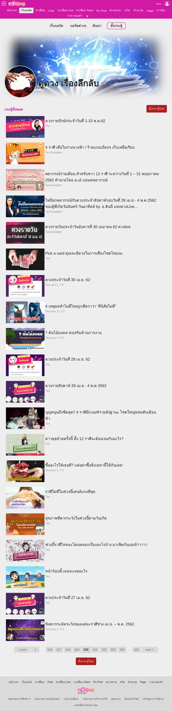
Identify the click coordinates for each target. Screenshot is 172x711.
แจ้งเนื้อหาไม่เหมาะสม (86, 704)
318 (67, 649)
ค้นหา (97, 25)
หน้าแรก (12, 10)
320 (86, 649)
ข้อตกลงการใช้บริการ (19, 698)
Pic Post (101, 10)
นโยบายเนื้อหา (71, 698)
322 (104, 649)
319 (76, 649)
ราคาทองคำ (75, 15)
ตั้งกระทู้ (116, 25)
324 (122, 649)
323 (113, 649)
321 (95, 649)
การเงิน (160, 10)
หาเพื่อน (40, 10)
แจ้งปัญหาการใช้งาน (153, 698)
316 (49, 649)
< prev (22, 649)
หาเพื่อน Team (84, 10)
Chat (51, 10)
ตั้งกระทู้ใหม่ (156, 108)
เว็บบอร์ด (26, 10)
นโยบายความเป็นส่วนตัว (47, 698)
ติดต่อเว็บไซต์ (132, 698)
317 (58, 649)
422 (136, 649)
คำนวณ (138, 10)
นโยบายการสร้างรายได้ (95, 698)
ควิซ (127, 10)
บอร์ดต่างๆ (78, 25)
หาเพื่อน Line (65, 10)
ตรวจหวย (115, 10)
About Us (116, 698)
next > (150, 649)
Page (150, 10)
